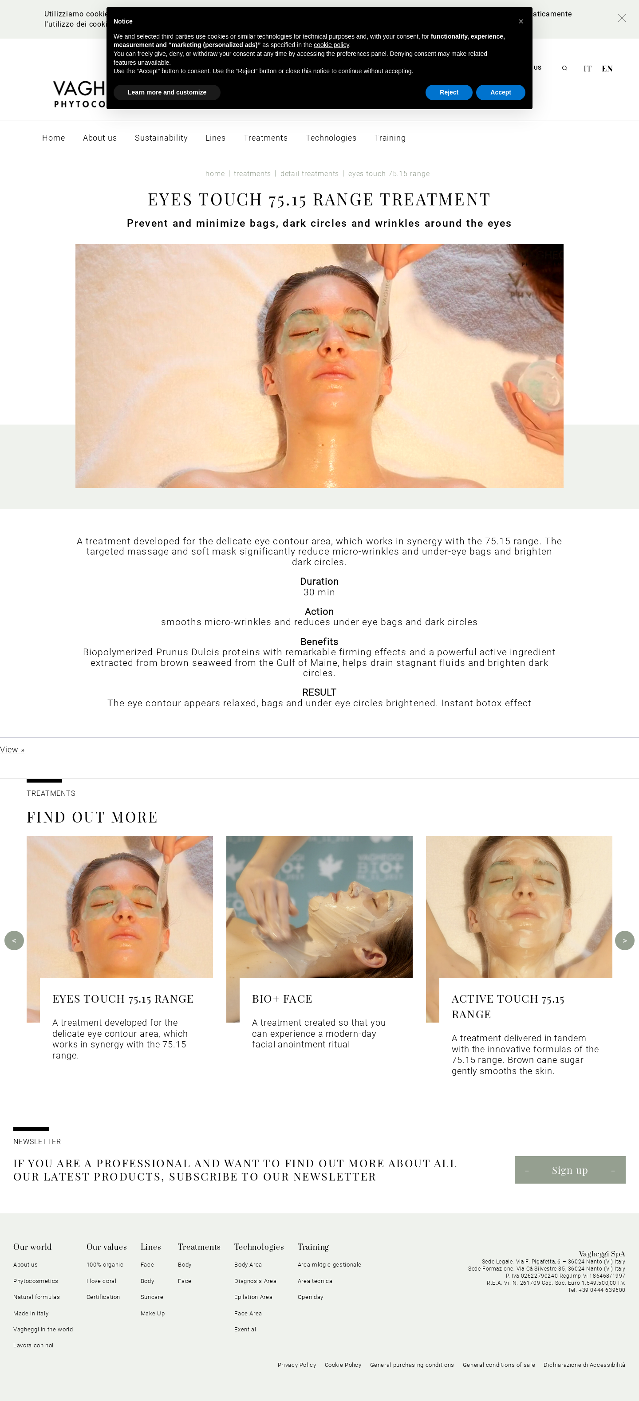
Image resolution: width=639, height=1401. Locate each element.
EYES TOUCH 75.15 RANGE (123, 998)
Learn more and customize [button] (167, 92)
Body (147, 1281)
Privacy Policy (297, 1365)
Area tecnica (315, 1281)
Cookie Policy (343, 1365)
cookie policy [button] (331, 44)
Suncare (152, 1297)
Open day (310, 1297)
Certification (103, 1297)
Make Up (153, 1313)
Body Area (248, 1264)
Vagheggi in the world (43, 1329)
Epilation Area (253, 1297)
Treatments (199, 1247)
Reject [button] (449, 92)
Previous (14, 940)
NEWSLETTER (37, 1141)
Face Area (248, 1313)
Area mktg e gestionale (330, 1264)
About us (25, 1264)
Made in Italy (30, 1313)
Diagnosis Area (255, 1281)
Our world (32, 1247)
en (607, 68)
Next (625, 940)
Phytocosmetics (36, 1281)
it (589, 68)
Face (147, 1264)
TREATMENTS (52, 793)
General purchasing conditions (412, 1365)
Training (313, 1247)
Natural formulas (36, 1297)
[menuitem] (54, 137)
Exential (245, 1329)
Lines (151, 1247)
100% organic (105, 1264)
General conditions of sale (499, 1365)
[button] (521, 21)
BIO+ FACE (282, 998)
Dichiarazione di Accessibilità (585, 1365)
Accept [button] (500, 92)
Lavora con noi (33, 1345)
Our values (107, 1247)
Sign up (570, 1170)
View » (12, 749)
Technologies (259, 1247)
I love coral (102, 1281)
